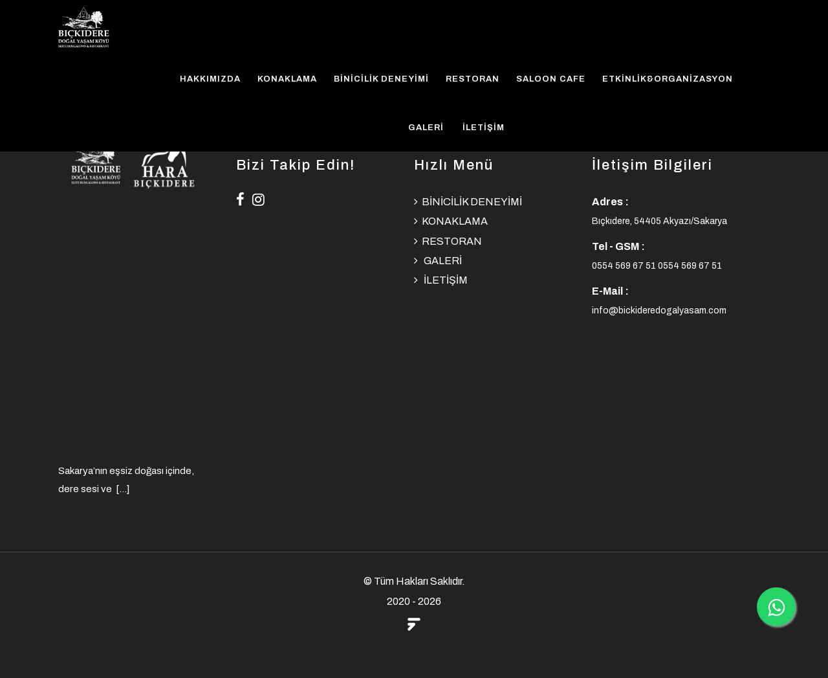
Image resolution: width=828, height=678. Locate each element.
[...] (122, 489)
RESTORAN (472, 79)
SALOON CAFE (550, 79)
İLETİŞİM (484, 127)
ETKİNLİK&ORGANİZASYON (667, 79)
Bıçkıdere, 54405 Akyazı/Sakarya (659, 221)
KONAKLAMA (287, 79)
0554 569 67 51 (625, 266)
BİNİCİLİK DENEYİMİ (381, 79)
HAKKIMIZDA (210, 79)
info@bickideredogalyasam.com (659, 310)
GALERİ (426, 127)
